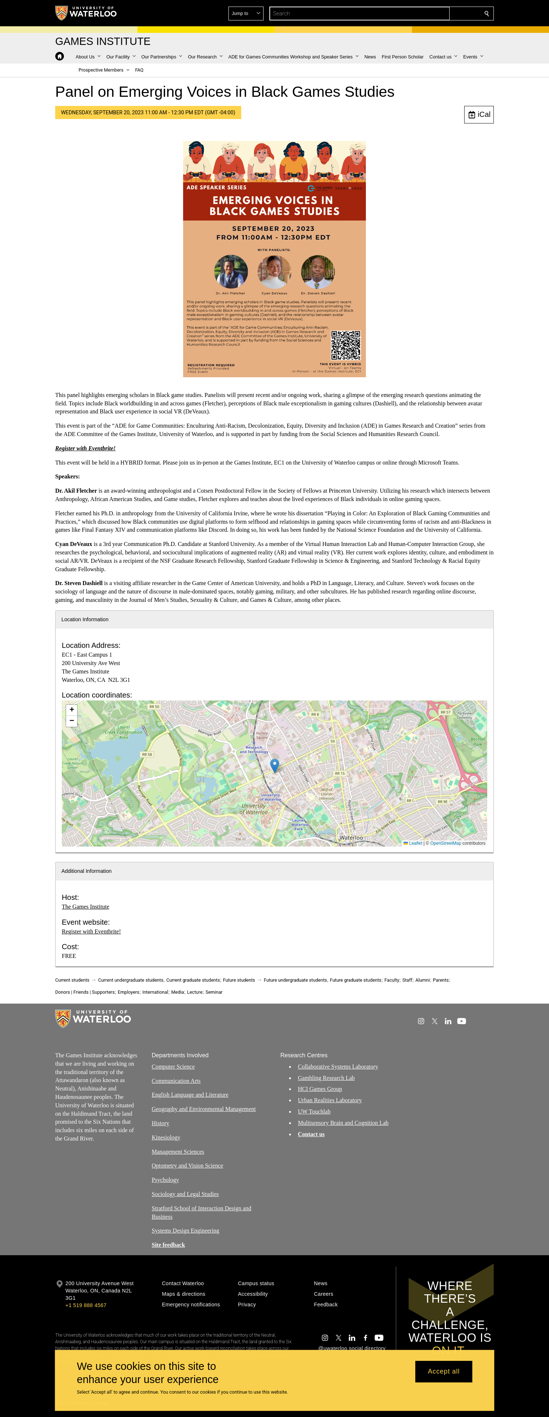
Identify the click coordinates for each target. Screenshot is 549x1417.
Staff (407, 980)
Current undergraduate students (130, 980)
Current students (72, 980)
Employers (128, 992)
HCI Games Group (320, 1089)
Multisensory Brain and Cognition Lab (343, 1122)
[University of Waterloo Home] (86, 13)
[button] (434, 13)
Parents (440, 980)
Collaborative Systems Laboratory (338, 1066)
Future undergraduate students (295, 980)
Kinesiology (166, 1137)
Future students (239, 980)
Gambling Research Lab (326, 1077)
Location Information (85, 619)
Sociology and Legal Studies (185, 1194)
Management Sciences (178, 1151)
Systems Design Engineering (185, 1230)
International (155, 992)
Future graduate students (356, 980)
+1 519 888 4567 (85, 1305)
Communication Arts (176, 1080)
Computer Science (173, 1066)
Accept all (444, 1371)
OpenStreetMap (445, 843)
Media (177, 992)
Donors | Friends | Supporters (85, 992)
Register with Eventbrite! (91, 931)
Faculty (392, 980)
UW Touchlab (314, 1111)
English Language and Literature (190, 1095)
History (160, 1123)
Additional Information (86, 871)
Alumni (422, 980)
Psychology (165, 1180)
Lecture (194, 992)
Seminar (213, 992)
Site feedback (168, 1245)
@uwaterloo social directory (352, 1348)
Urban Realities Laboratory (330, 1100)
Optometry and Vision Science (187, 1165)
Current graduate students (193, 980)
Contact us (311, 1134)
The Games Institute (85, 907)
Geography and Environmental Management (204, 1109)
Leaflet (413, 843)
